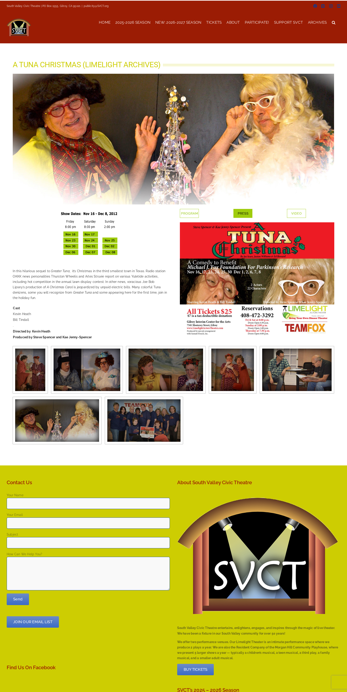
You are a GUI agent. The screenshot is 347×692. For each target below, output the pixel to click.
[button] (333, 22)
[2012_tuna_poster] (257, 224)
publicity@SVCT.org (96, 6)
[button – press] (242, 210)
